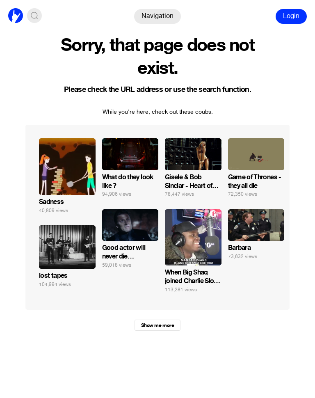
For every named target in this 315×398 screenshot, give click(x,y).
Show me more (157, 325)
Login (291, 15)
